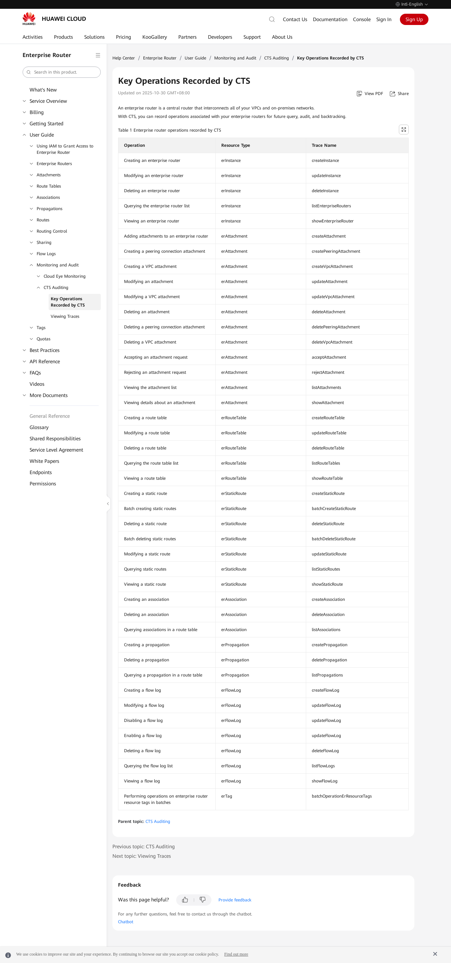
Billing (37, 112)
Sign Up (414, 19)
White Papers (44, 461)
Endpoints (41, 472)
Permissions (43, 483)
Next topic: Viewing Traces (141, 856)
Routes (43, 220)
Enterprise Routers (54, 163)
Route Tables (49, 186)
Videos (37, 384)
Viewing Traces (65, 316)
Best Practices (45, 350)
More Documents (49, 395)
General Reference (50, 416)
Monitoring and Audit (58, 265)
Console (362, 19)
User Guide (42, 135)
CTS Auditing (56, 287)
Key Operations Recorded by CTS (68, 302)
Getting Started (46, 123)
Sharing (44, 242)
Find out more (236, 954)
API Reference (45, 361)
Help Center (123, 58)
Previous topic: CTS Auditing (143, 846)
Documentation (330, 19)
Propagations (49, 208)
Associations (48, 197)
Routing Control (52, 231)
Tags (41, 327)
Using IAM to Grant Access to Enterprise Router (65, 149)
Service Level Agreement (56, 450)
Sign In (383, 19)
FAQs (35, 373)
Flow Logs (46, 253)
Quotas (43, 338)
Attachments (49, 174)
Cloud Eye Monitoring (65, 276)
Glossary (39, 427)
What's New (43, 90)
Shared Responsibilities (55, 438)
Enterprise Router (160, 58)
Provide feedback (234, 900)
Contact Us (295, 19)
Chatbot (125, 921)
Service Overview (48, 101)
